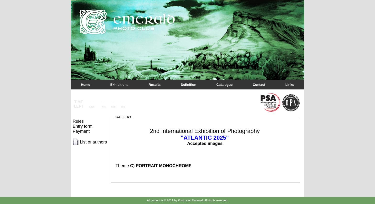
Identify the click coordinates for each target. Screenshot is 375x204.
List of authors (93, 142)
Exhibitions (119, 85)
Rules (78, 121)
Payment (81, 131)
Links (289, 85)
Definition (188, 85)
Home (85, 85)
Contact (259, 85)
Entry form (83, 126)
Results (155, 85)
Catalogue (224, 85)
